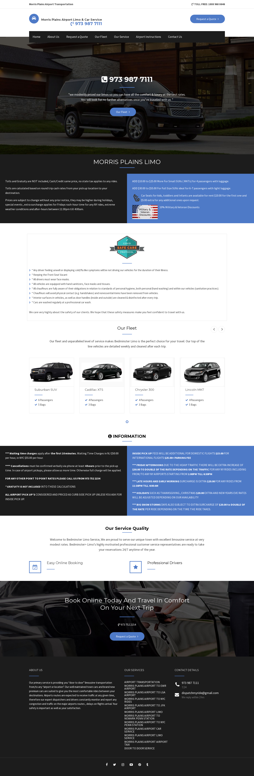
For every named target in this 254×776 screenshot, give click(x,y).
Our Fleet (101, 37)
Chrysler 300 (144, 389)
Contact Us (175, 37)
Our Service (121, 37)
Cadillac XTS (94, 389)
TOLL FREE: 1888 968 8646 (208, 4)
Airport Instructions (148, 37)
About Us (53, 37)
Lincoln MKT (194, 389)
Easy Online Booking (65, 563)
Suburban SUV (46, 389)
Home (36, 37)
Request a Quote (77, 37)
